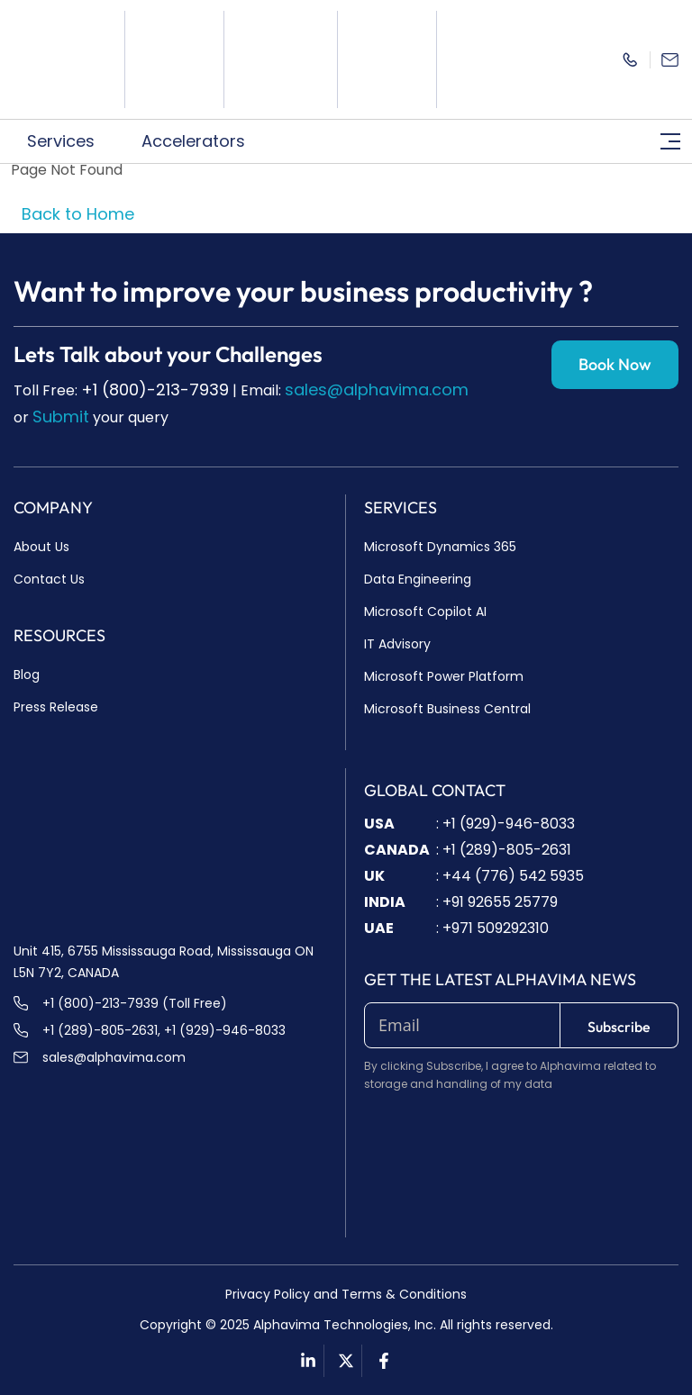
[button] (71, 141)
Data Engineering (417, 579)
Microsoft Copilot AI (425, 611)
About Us (41, 547)
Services (70, 141)
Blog (27, 675)
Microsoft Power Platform (444, 676)
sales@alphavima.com (377, 389)
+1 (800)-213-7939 (155, 389)
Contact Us (49, 579)
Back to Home (78, 214)
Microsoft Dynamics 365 (440, 547)
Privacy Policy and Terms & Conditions (346, 1294)
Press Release (56, 707)
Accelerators (203, 141)
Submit (60, 416)
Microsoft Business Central (447, 709)
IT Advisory (397, 644)
